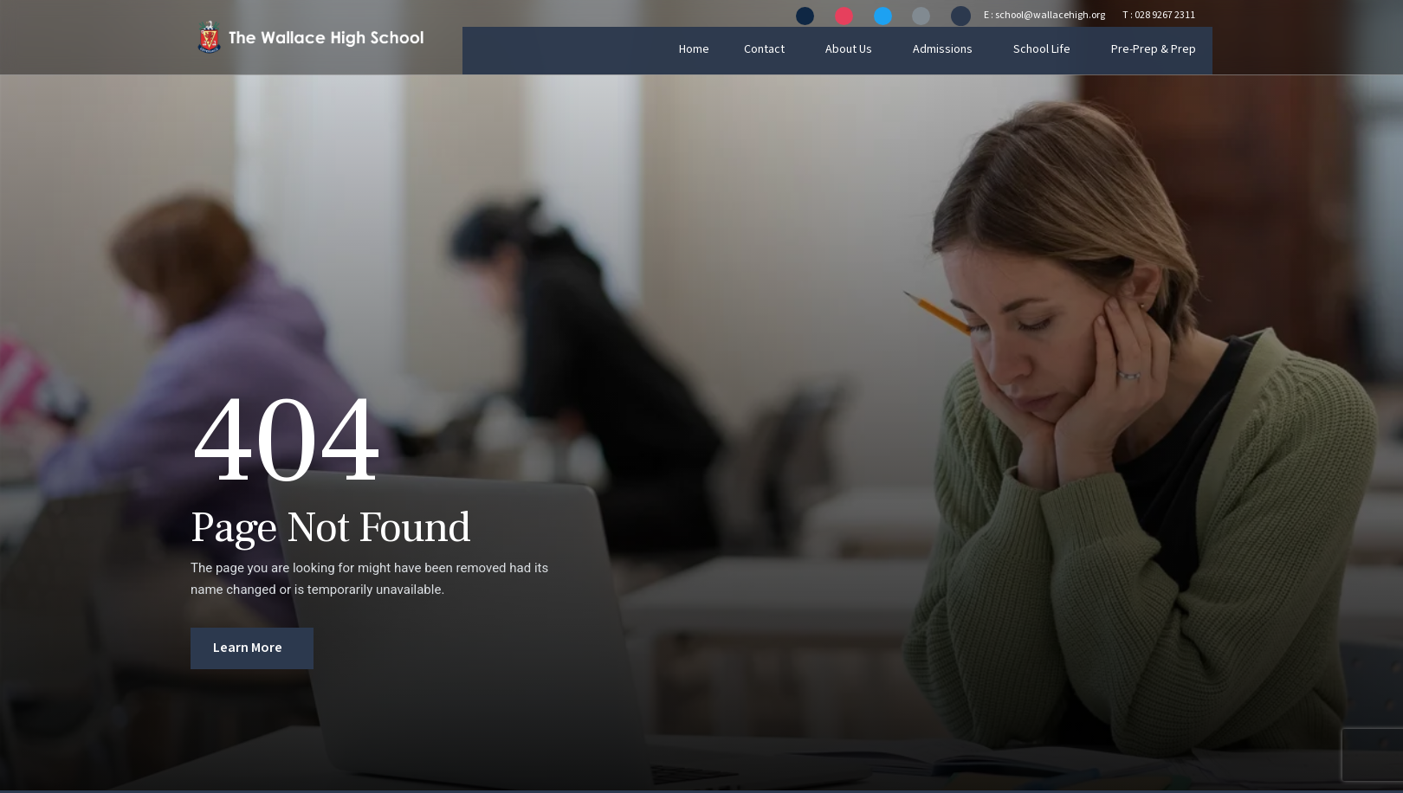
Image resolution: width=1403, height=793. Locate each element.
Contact (784, 49)
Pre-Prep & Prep (1170, 49)
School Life (1059, 49)
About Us (867, 49)
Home (715, 49)
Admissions (961, 49)
